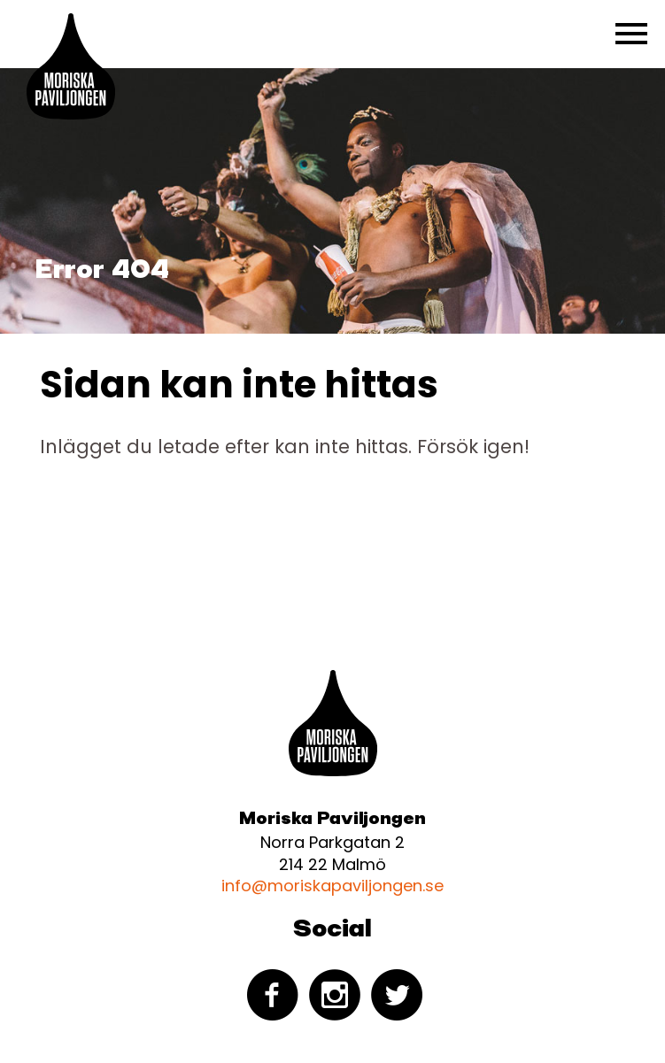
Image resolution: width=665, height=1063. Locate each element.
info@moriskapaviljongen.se (332, 885)
